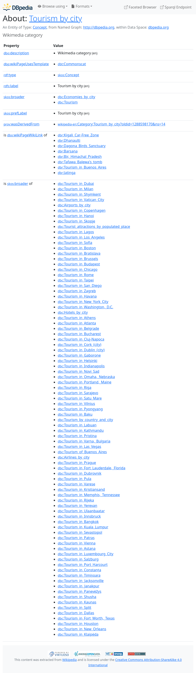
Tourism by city (55, 18)
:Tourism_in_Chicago (77, 269)
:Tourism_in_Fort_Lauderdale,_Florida (91, 468)
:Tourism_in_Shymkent (79, 194)
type (10, 74)
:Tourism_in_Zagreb (77, 290)
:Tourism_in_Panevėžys (79, 591)
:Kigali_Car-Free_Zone (78, 135)
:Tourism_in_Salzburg (78, 559)
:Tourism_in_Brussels (78, 258)
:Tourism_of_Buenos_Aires (82, 451)
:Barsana (68, 151)
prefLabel (15, 113)
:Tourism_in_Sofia (75, 242)
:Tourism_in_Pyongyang (80, 408)
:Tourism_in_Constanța (79, 569)
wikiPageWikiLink (25, 135)
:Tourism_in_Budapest (79, 264)
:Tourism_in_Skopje (76, 221)
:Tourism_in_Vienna (77, 543)
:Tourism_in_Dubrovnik (79, 473)
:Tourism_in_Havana (77, 296)
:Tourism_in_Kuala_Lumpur (83, 527)
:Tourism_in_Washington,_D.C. (85, 307)
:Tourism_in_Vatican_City (81, 199)
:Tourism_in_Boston (77, 247)
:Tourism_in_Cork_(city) (79, 344)
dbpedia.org (158, 27)
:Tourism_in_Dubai (76, 183)
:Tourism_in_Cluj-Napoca (81, 339)
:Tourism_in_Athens (77, 317)
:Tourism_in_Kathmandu (81, 430)
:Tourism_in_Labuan (77, 425)
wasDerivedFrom (21, 124)
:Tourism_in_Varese (76, 484)
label (11, 85)
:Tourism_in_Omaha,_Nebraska (86, 376)
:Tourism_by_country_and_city (85, 419)
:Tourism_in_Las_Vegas (79, 446)
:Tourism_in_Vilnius (76, 403)
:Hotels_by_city (73, 312)
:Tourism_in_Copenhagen (81, 210)
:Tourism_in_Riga (74, 387)
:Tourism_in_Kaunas (77, 602)
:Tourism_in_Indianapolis (81, 366)
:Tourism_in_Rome (76, 274)
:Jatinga (66, 172)
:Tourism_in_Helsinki (77, 360)
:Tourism (68, 102)
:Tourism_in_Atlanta (77, 323)
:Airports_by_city (74, 205)
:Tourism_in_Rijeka (76, 500)
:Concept (68, 74)
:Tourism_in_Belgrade (78, 328)
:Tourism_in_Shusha (77, 596)
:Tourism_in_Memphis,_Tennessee (89, 494)
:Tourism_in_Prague (77, 462)
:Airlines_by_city (73, 457)
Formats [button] (80, 6)
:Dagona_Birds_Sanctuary (82, 145)
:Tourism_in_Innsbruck (79, 516)
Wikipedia (69, 660)
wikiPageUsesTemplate (26, 63)
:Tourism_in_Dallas (76, 612)
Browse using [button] (51, 6)
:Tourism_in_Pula (74, 478)
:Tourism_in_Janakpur (78, 586)
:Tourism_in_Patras (76, 537)
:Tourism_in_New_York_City (83, 301)
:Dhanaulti (69, 140)
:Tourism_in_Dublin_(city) (81, 349)
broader (14, 96)
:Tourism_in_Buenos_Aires (82, 167)
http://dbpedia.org (98, 27)
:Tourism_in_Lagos (76, 231)
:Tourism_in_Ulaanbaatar (81, 510)
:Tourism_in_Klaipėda (78, 634)
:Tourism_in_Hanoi (76, 215)
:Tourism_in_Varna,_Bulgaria (84, 441)
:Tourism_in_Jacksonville (81, 580)
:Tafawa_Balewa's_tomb (80, 161)
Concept (40, 27)
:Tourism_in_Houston (78, 623)
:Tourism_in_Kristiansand (81, 489)
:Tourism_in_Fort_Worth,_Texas (86, 618)
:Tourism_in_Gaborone (79, 355)
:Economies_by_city (76, 96)
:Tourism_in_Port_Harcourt (83, 564)
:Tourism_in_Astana (77, 548)
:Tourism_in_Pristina (77, 435)
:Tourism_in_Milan (75, 188)
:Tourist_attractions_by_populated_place (94, 226)
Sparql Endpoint (176, 7)
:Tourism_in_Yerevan (77, 505)
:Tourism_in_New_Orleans (82, 628)
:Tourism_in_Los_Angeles (81, 237)
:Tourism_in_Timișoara (79, 575)
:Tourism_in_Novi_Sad (78, 371)
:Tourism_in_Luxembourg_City (85, 553)
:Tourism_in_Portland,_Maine (84, 382)
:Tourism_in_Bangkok (78, 521)
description (16, 53)
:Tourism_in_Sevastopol (80, 532)
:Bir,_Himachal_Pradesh (80, 156)
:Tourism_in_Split (74, 607)
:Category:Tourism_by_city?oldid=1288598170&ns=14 (111, 124)
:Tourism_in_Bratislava (79, 253)
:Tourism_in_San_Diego (80, 285)
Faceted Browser (140, 7)
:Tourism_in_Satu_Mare (80, 398)
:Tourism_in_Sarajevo (78, 392)
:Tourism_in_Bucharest (79, 333)
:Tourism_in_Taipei (76, 280)
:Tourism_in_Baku (75, 414)
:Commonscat (72, 63)
